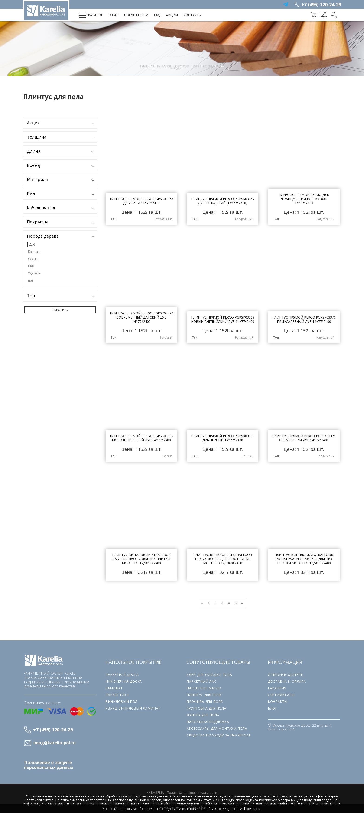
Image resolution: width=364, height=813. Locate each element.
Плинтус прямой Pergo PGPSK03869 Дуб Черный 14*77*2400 (222, 406)
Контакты (192, 15)
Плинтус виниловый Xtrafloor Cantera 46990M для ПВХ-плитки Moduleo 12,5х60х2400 (141, 524)
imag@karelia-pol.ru (54, 739)
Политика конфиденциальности (192, 789)
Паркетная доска (122, 671)
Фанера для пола (203, 712)
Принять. (252, 809)
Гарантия (277, 685)
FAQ (157, 15)
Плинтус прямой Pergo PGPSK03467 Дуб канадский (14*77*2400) (222, 170)
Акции (172, 15)
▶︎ (242, 600)
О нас (113, 15)
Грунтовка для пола (206, 705)
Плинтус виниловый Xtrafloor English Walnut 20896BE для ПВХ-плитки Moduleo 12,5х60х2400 (304, 524)
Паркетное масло (204, 685)
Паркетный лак (201, 678)
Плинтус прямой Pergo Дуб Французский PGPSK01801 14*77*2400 (304, 170)
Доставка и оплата (287, 678)
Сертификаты (281, 691)
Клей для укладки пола (209, 671)
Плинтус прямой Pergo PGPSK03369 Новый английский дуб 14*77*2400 (222, 288)
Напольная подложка (208, 718)
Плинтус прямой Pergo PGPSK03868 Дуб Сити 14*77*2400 (141, 170)
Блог (272, 705)
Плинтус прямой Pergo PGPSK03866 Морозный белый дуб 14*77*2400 (141, 406)
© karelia (155, 789)
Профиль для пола (205, 698)
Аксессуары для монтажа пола (217, 725)
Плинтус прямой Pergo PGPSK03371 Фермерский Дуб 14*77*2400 (304, 406)
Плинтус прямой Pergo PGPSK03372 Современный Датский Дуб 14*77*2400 (141, 288)
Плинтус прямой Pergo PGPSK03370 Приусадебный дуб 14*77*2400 (304, 288)
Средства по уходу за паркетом (218, 732)
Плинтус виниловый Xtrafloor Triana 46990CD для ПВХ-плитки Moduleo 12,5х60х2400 (222, 524)
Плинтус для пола (204, 691)
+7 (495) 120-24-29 (321, 4)
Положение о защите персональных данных (48, 762)
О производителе (285, 671)
